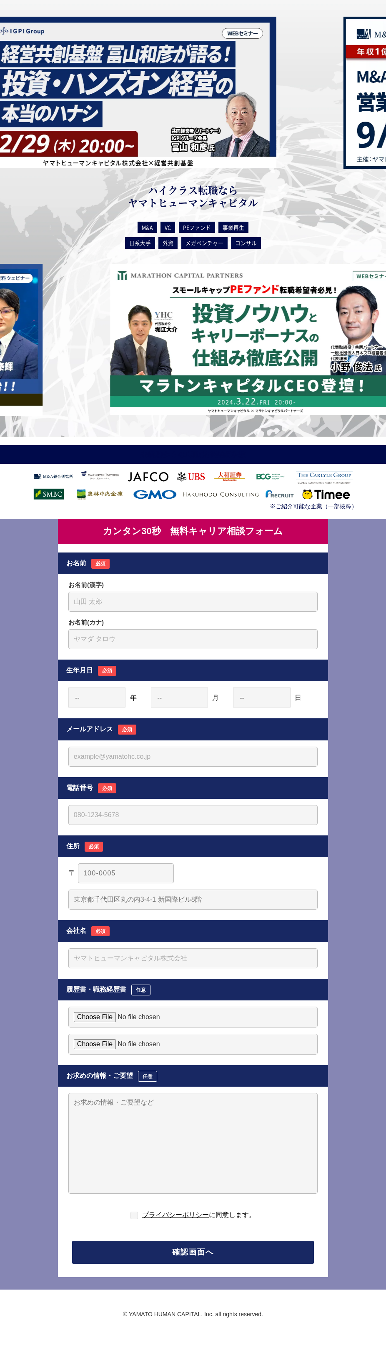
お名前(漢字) (86, 584)
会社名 (88, 931)
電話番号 (91, 788)
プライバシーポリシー (175, 1214)
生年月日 (91, 671)
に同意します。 (199, 1214)
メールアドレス (101, 730)
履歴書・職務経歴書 (108, 990)
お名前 (88, 564)
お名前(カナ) (86, 622)
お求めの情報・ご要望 (111, 1076)
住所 (84, 847)
